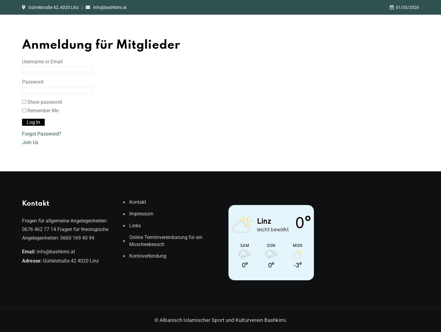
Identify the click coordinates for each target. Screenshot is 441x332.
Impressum (141, 214)
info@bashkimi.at (110, 7)
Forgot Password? (41, 134)
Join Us (30, 142)
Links (135, 226)
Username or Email (42, 62)
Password (32, 82)
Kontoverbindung (147, 256)
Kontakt (137, 202)
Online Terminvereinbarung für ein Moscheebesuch (165, 240)
